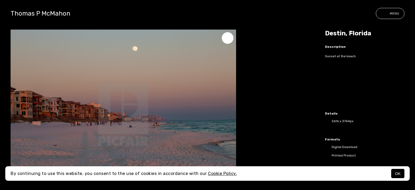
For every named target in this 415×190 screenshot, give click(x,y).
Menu (390, 13)
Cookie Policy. (222, 173)
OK (398, 173)
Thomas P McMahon (40, 13)
